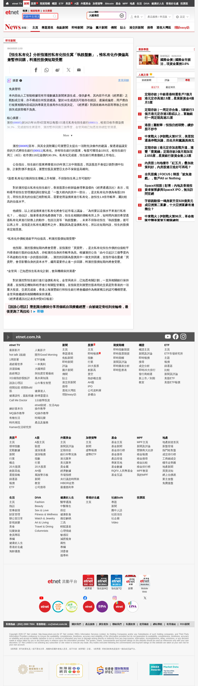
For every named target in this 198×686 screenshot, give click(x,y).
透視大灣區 (163, 27)
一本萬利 (40, 364)
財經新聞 (146, 80)
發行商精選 (145, 374)
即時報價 (94, 353)
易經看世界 (16, 364)
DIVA (146, 3)
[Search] (38, 16)
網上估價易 (169, 474)
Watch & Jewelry (45, 518)
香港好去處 (172, 3)
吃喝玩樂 (40, 417)
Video (114, 522)
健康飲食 (65, 514)
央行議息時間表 (69, 479)
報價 (167, 361)
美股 (68, 3)
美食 (12, 526)
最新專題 (143, 49)
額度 (37, 446)
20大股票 (93, 365)
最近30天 (170, 87)
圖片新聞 (101, 27)
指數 (90, 357)
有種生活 (14, 417)
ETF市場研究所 (173, 353)
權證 (54, 3)
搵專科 (64, 555)
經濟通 (88, 588)
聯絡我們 (117, 624)
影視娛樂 (14, 522)
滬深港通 (40, 450)
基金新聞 (116, 446)
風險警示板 (41, 474)
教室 (141, 382)
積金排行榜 (143, 466)
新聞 (26, 3)
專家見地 (116, 462)
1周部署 (14, 359)
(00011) (93, 122)
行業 (90, 361)
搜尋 (150, 27)
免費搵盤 (167, 483)
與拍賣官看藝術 (44, 373)
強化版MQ (102, 588)
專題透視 (47, 27)
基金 (118, 3)
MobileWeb (144, 590)
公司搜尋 (40, 487)
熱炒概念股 (94, 378)
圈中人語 (116, 510)
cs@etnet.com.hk (57, 624)
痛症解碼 (65, 518)
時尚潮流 (14, 422)
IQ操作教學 (42, 413)
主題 (167, 357)
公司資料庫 (94, 390)
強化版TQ (116, 588)
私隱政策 (130, 624)
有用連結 (171, 624)
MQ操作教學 (17, 413)
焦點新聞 (62, 27)
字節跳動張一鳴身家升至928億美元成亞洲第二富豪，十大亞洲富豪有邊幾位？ (169, 205)
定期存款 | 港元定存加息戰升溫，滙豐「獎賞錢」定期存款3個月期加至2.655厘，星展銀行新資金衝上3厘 (169, 151)
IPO (90, 386)
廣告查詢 (103, 624)
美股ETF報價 (172, 382)
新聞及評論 (120, 361)
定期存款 (65, 450)
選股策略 (14, 474)
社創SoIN (117, 497)
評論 (89, 27)
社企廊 (115, 518)
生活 (139, 3)
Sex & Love (42, 510)
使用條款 (144, 624)
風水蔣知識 (41, 378)
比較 (167, 369)
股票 (33, 3)
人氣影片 (40, 350)
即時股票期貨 (121, 353)
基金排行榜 (118, 450)
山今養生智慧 (43, 382)
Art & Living (42, 522)
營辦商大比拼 (145, 450)
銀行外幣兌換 (68, 454)
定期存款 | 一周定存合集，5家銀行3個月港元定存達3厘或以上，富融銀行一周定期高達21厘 (169, 114)
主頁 (35, 27)
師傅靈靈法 (41, 395)
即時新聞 (77, 27)
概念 (12, 462)
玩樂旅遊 (14, 530)
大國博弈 (94, 15)
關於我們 (76, 624)
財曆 (130, 588)
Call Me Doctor (18, 400)
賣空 (90, 374)
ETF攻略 (40, 359)
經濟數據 (65, 470)
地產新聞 (167, 466)
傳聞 (114, 27)
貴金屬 (64, 466)
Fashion (39, 502)
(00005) (17, 122)
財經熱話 (165, 56)
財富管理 (14, 514)
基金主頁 (116, 442)
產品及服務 (41, 422)
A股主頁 (40, 442)
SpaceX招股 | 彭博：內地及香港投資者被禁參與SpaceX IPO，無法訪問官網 (169, 189)
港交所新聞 (136, 27)
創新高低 (14, 470)
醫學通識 (65, 502)
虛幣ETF (91, 454)
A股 (76, 3)
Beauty (39, 506)
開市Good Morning (46, 354)
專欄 (12, 538)
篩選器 (168, 365)
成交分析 (144, 365)
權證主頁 (144, 349)
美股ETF (169, 378)
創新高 (92, 369)
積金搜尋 (142, 458)
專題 (114, 502)
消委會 (64, 551)
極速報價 (35, 10)
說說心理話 (16, 382)
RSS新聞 (184, 624)
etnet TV (17, 3)
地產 (132, 3)
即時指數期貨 (121, 349)
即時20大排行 (147, 369)
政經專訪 (14, 373)
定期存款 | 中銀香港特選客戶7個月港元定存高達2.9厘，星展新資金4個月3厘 (169, 98)
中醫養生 (65, 506)
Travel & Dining (44, 526)
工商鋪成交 (169, 458)
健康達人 (40, 391)
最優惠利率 (67, 487)
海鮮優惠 (14, 551)
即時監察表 (120, 369)
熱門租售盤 (169, 450)
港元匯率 (65, 458)
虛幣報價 (91, 450)
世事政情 (14, 510)
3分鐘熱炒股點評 (19, 378)
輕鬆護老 (65, 526)
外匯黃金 (86, 3)
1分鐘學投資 (42, 400)
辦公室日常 (16, 518)
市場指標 (65, 474)
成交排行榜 (169, 454)
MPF (125, 3)
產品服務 (90, 624)
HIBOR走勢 (67, 483)
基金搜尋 (116, 454)
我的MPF (142, 474)
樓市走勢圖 (169, 462)
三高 (63, 522)
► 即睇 (38, 311)
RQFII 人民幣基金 (122, 470)
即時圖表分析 (121, 365)
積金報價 (142, 454)
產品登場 (116, 458)
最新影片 (14, 350)
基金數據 (116, 466)
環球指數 (14, 446)
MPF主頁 (142, 442)
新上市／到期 (147, 378)
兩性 (63, 542)
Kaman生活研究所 (20, 427)
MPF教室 (142, 470)
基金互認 (116, 474)
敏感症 (64, 534)
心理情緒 (65, 530)
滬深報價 (40, 454)
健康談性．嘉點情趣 (21, 395)
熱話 (12, 506)
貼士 (123, 27)
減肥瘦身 (65, 538)
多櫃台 (92, 394)
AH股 (91, 382)
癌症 (63, 510)
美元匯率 (65, 462)
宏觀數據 (14, 450)
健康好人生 (157, 3)
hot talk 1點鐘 (17, 354)
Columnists (41, 530)
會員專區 (14, 534)
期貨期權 (45, 3)
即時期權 (118, 357)
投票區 (184, 3)
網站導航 (157, 624)
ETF (61, 3)
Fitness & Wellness (46, 514)
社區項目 (116, 514)
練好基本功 (16, 408)
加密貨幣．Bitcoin (103, 3)
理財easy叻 (181, 27)
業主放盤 (167, 479)
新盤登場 (167, 446)
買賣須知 (167, 470)
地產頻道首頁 (170, 442)
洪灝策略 (14, 368)
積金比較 (142, 462)
